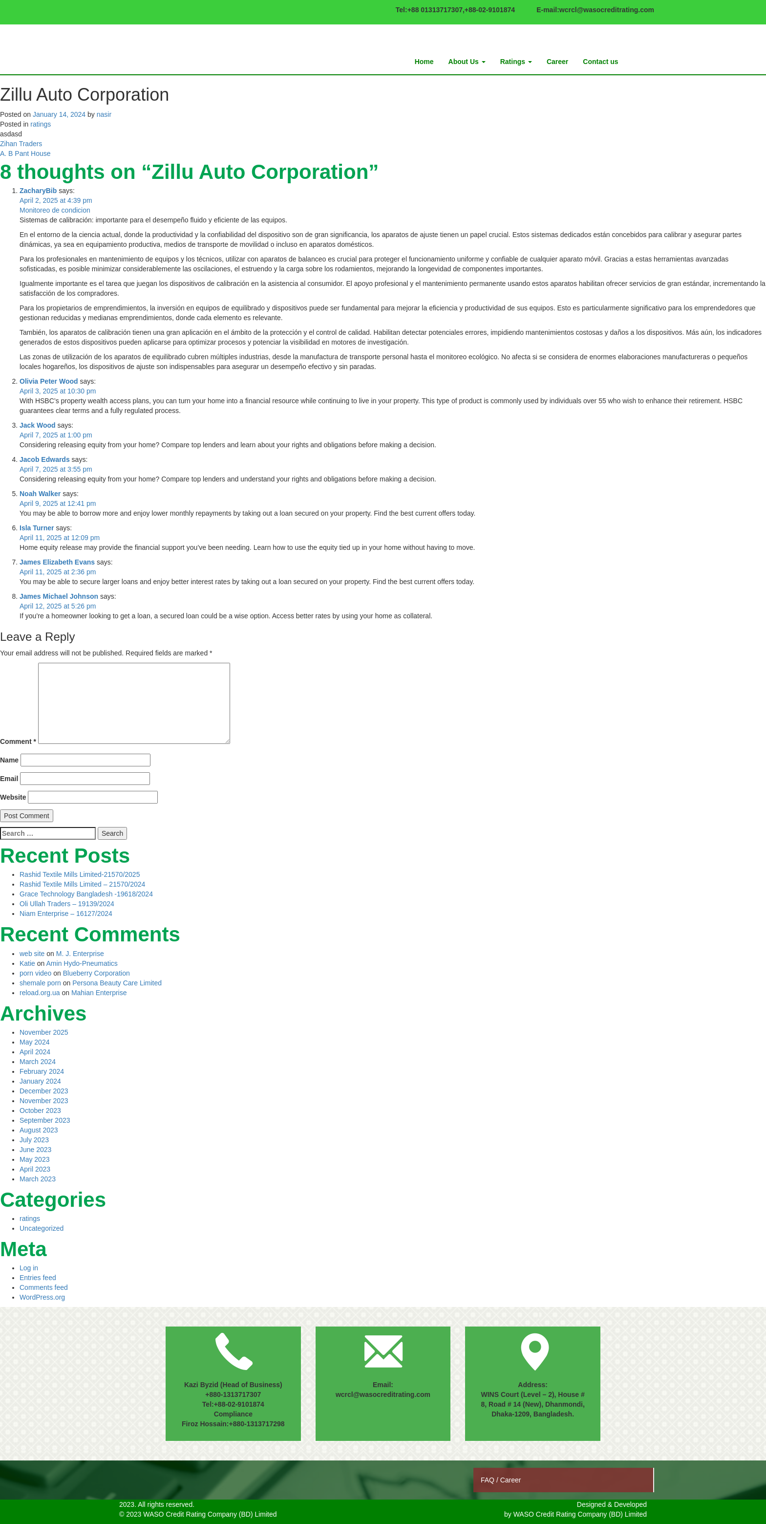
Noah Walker (40, 494)
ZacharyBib (38, 191)
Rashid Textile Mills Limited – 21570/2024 (82, 884)
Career (557, 61)
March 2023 (38, 1179)
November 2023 (44, 1101)
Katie (27, 963)
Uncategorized (42, 1228)
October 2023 (40, 1110)
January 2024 (40, 1081)
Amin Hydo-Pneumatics (82, 963)
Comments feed (44, 1287)
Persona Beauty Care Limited (117, 983)
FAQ (488, 1480)
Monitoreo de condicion (55, 210)
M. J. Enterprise (80, 954)
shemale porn (40, 983)
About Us (467, 61)
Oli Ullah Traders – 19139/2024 (67, 904)
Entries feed (38, 1278)
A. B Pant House (25, 153)
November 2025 (44, 1032)
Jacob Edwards (45, 459)
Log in (29, 1268)
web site (32, 954)
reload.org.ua (40, 993)
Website (13, 797)
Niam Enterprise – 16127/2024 (66, 913)
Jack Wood (38, 425)
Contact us (600, 61)
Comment (18, 741)
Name (9, 760)
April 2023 (35, 1169)
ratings (40, 124)
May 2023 (34, 1159)
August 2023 (39, 1130)
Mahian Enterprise (99, 993)
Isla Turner (37, 528)
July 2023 (34, 1140)
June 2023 (35, 1150)
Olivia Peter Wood (49, 381)
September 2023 (45, 1120)
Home (424, 61)
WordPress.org (42, 1297)
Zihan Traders (21, 144)
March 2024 (38, 1062)
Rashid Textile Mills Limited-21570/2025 (80, 874)
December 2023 (44, 1091)
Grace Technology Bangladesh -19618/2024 (86, 894)
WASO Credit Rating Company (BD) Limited (580, 1514)
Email (9, 779)
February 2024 (42, 1071)
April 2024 (35, 1052)
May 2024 (34, 1042)
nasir (104, 114)
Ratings (516, 61)
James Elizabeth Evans (57, 562)
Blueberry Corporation (96, 973)
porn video (35, 973)
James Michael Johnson (59, 596)
